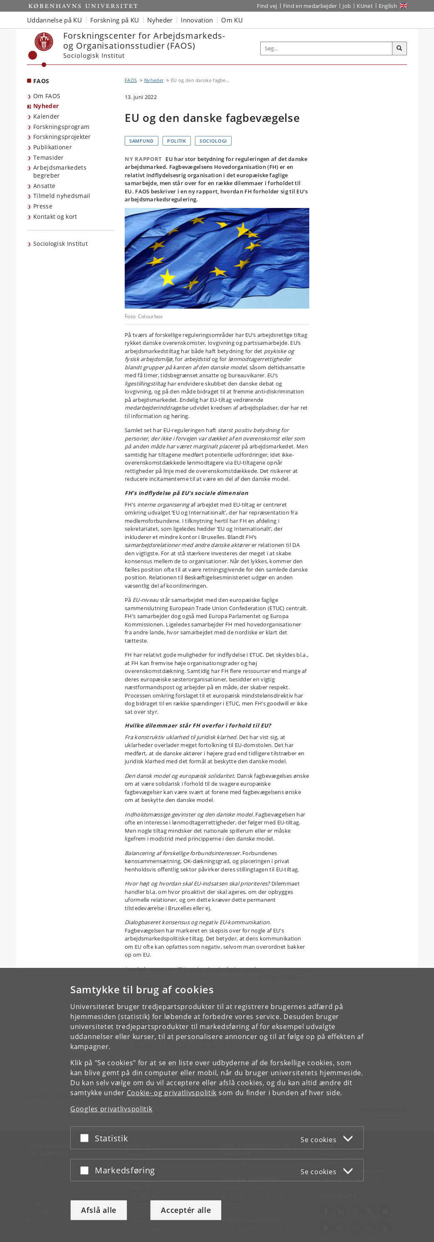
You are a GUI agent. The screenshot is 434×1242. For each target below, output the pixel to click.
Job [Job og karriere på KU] (347, 6)
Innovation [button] (197, 20)
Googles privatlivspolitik (111, 1108)
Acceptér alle (186, 1210)
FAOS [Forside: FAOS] (41, 81)
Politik (176, 141)
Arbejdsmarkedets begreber (59, 171)
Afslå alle (98, 1210)
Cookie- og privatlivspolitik (172, 1092)
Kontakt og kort (55, 216)
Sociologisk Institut (60, 243)
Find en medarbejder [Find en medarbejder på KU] (310, 6)
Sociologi (213, 141)
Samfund (141, 141)
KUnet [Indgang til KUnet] (365, 6)
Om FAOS (46, 96)
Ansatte (44, 186)
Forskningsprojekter (62, 137)
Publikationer (52, 147)
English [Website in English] (388, 6)
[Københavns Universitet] (41, 49)
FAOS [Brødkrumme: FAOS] (131, 80)
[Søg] (399, 49)
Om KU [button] (232, 20)
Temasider (48, 157)
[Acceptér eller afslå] (86, 1138)
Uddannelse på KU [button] (54, 20)
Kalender (46, 116)
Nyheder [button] (160, 20)
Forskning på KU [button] (114, 20)
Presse (42, 206)
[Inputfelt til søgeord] (326, 48)
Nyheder (46, 106)
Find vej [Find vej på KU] (267, 6)
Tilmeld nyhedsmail (61, 196)
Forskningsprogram (61, 127)
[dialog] (217, 1105)
